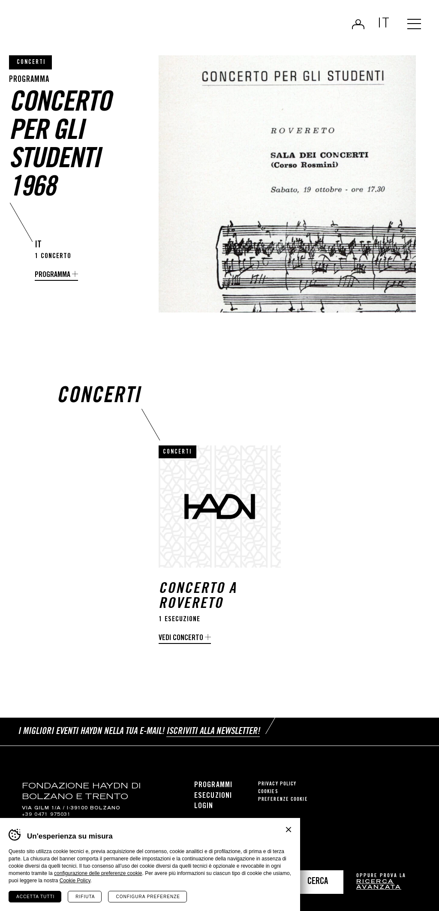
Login (358, 24)
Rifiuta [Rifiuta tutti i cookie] (85, 896)
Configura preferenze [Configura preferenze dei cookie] (148, 896)
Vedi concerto (181, 638)
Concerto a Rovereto (198, 597)
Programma (52, 275)
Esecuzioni (213, 796)
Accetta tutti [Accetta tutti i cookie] (35, 896)
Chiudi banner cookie (288, 829)
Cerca (317, 882)
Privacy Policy (277, 784)
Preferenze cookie (283, 800)
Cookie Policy (75, 881)
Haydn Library (89, 27)
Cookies (268, 792)
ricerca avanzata (378, 885)
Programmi (213, 785)
